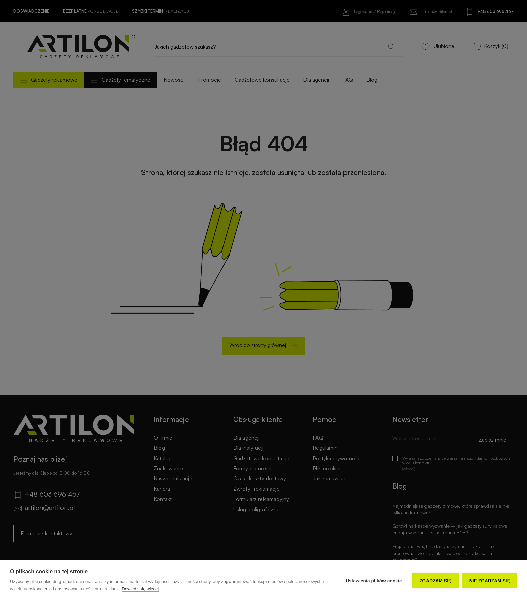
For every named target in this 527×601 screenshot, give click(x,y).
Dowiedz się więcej (140, 588)
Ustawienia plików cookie (374, 580)
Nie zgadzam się (489, 580)
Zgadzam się (435, 580)
